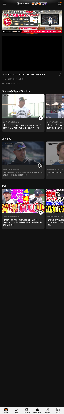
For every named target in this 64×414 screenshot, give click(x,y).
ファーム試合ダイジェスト (12, 79)
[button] (28, 33)
